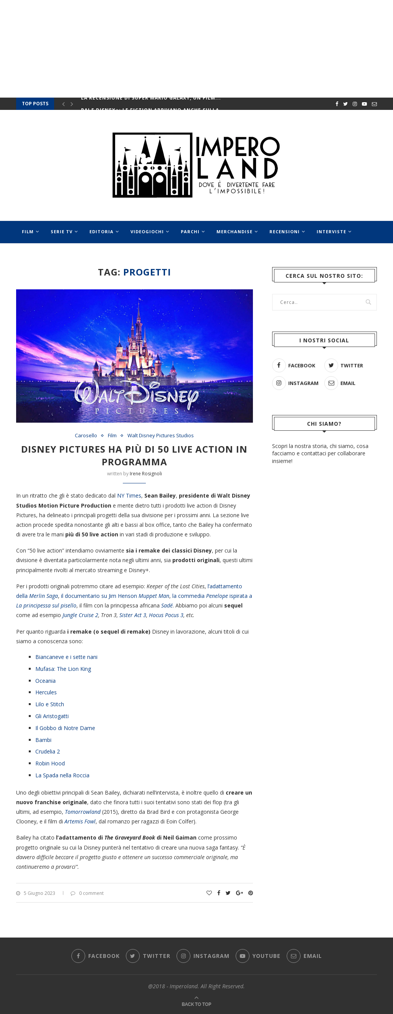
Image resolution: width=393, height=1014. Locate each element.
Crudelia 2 (47, 751)
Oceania (45, 680)
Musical (67, 254)
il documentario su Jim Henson (115, 595)
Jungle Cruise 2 (80, 615)
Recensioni (284, 231)
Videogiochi (147, 231)
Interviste (331, 231)
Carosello (86, 436)
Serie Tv (62, 231)
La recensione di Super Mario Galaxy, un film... (151, 102)
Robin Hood (50, 763)
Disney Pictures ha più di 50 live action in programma (134, 455)
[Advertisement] (324, 657)
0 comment (87, 893)
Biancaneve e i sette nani (66, 657)
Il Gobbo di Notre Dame (65, 728)
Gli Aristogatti (52, 716)
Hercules (46, 692)
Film (28, 231)
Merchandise (234, 231)
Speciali (107, 254)
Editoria (101, 231)
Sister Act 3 (132, 615)
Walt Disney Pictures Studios (160, 436)
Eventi (31, 254)
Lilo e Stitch (49, 704)
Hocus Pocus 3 (166, 615)
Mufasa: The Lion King (63, 668)
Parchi (190, 231)
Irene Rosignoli (146, 473)
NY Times (129, 495)
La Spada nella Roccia (62, 775)
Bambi (43, 739)
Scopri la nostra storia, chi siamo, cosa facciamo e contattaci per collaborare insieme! (320, 453)
